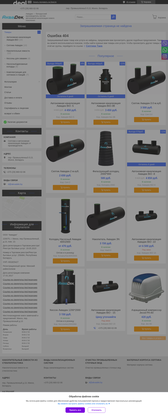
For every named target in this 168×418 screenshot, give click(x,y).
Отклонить (97, 410)
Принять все (75, 410)
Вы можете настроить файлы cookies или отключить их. (83, 404)
